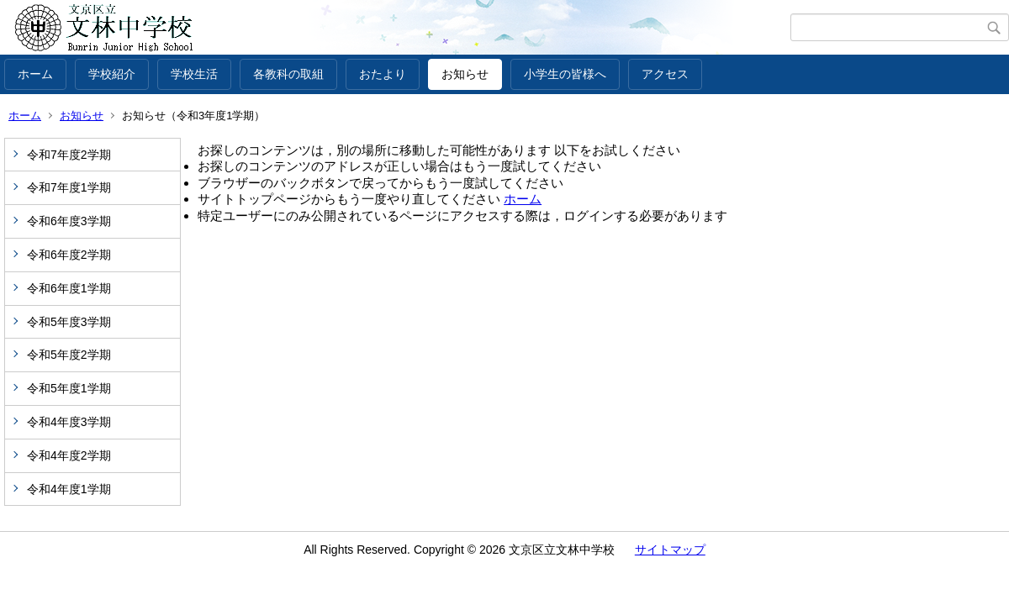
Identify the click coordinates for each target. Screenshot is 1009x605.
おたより (382, 74)
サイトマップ (670, 549)
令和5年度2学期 (69, 354)
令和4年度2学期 (69, 455)
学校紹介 (111, 74)
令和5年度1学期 (69, 388)
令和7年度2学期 (69, 154)
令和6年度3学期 (69, 221)
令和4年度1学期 (69, 489)
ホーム (35, 74)
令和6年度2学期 (69, 254)
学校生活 (194, 74)
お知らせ (465, 74)
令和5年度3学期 (69, 322)
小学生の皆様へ (565, 74)
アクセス (665, 74)
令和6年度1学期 (69, 288)
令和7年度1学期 (69, 187)
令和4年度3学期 (69, 422)
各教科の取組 (288, 74)
